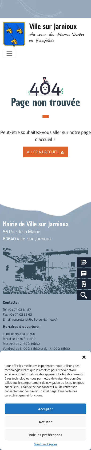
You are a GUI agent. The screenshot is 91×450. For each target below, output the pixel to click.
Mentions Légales (45, 444)
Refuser (45, 421)
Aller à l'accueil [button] (45, 152)
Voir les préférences (45, 434)
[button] (84, 356)
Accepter (45, 409)
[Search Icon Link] (84, 295)
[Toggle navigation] (9, 53)
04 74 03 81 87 (20, 309)
